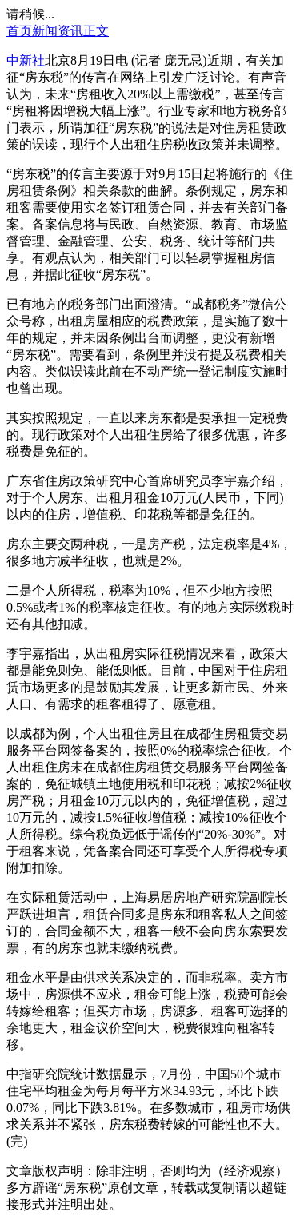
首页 (19, 31)
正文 (96, 31)
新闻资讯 (57, 31)
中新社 (25, 60)
